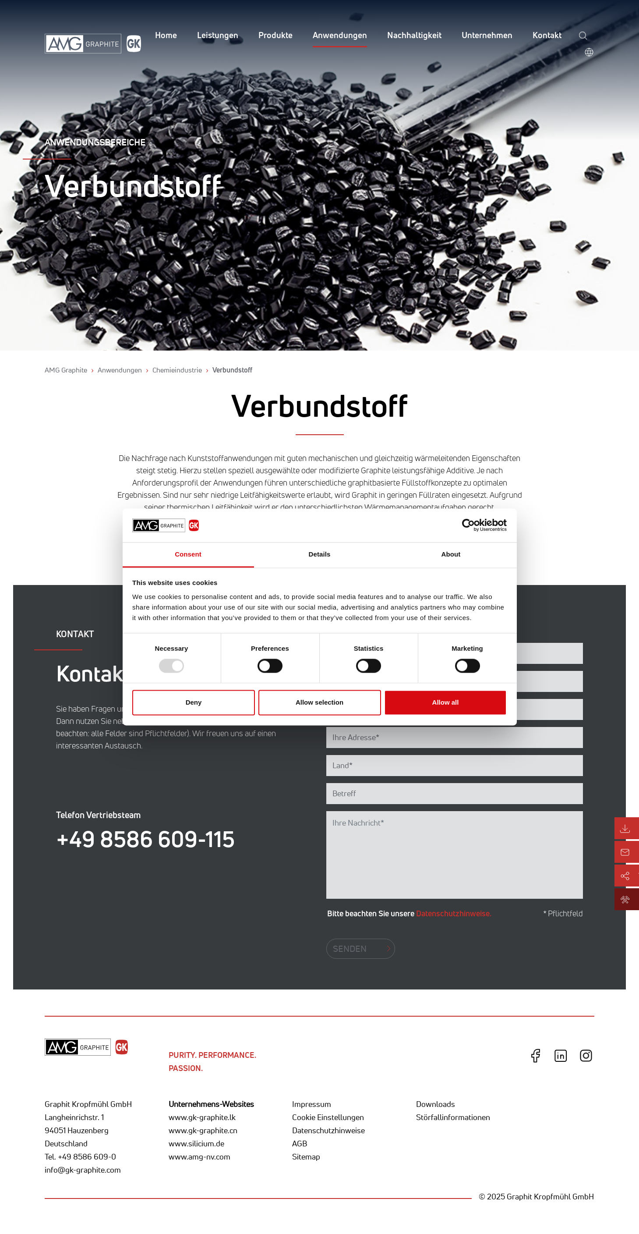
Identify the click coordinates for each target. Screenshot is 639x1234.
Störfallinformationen (453, 1117)
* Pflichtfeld (563, 913)
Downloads (435, 1104)
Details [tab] (320, 554)
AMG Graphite (66, 369)
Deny (194, 702)
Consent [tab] (188, 554)
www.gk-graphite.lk (202, 1117)
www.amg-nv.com (199, 1156)
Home (166, 35)
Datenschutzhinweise (328, 1130)
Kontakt (547, 35)
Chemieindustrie (177, 369)
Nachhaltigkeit (414, 35)
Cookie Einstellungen (328, 1117)
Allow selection (319, 702)
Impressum (311, 1104)
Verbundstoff (232, 369)
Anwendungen (340, 35)
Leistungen (217, 35)
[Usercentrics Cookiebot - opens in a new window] (468, 525)
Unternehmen (487, 35)
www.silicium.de (196, 1143)
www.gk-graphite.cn (203, 1130)
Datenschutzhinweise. (453, 913)
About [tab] (451, 554)
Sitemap (306, 1156)
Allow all (445, 702)
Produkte (275, 35)
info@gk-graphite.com (83, 1169)
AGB (299, 1143)
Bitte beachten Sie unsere (409, 913)
